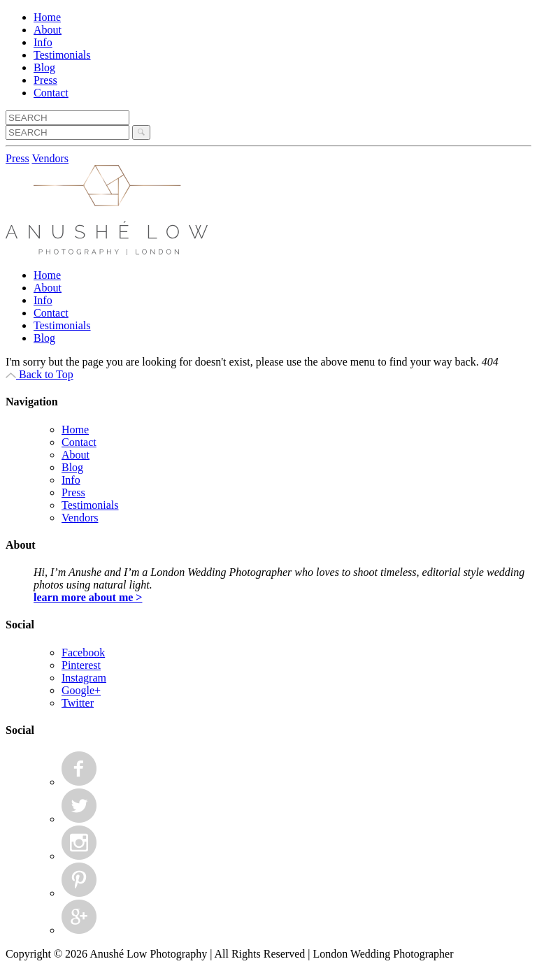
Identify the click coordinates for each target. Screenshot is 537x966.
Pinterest (81, 665)
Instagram (84, 678)
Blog (44, 67)
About (48, 30)
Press (45, 80)
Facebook (83, 652)
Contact (51, 93)
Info (43, 42)
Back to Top (39, 374)
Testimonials (62, 55)
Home (47, 17)
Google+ (81, 690)
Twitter (78, 703)
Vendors (50, 158)
